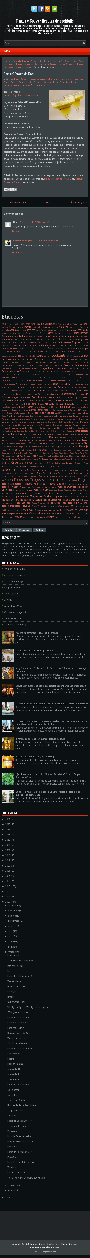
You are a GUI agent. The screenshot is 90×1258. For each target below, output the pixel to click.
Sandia (43, 470)
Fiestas (13, 390)
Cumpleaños (25, 368)
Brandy (78, 339)
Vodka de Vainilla (30, 517)
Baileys (49, 332)
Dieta (12, 377)
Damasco (84, 368)
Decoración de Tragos (14, 371)
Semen (55, 470)
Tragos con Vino (20, 496)
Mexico (39, 443)
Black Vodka (83, 336)
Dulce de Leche (15, 380)
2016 (13, 324)
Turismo (53, 506)
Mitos (4, 446)
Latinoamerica (50, 416)
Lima (14, 434)
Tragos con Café (48, 486)
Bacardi (21, 333)
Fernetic (68, 387)
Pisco (33, 455)
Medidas (11, 443)
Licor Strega (66, 431)
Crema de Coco (73, 362)
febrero (11, 1184)
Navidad (13, 449)
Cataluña (77, 345)
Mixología (11, 446)
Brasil (85, 339)
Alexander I (13, 1079)
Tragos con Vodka (40, 496)
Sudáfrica (78, 473)
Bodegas (6, 339)
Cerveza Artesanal (66, 348)
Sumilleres (11, 476)
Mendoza (24, 443)
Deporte (42, 371)
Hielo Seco (18, 404)
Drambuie (84, 377)
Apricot (47, 330)
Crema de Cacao (40, 362)
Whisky (50, 516)
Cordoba (80, 359)
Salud (5, 470)
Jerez (4, 412)
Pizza (52, 456)
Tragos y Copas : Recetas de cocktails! (45, 20)
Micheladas (62, 443)
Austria (13, 333)
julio (10, 931)
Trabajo (74, 480)
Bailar (42, 333)
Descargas (51, 371)
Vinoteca (11, 517)
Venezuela (39, 510)
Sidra (86, 470)
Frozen (34, 61)
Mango (45, 437)
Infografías (65, 406)
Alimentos (27, 326)
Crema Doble (70, 365)
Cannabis (53, 345)
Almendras (38, 327)
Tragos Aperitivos (34, 483)
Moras (44, 446)
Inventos (32, 409)
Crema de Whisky (56, 365)
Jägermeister (65, 410)
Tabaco (33, 476)
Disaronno (35, 377)
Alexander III (13, 1069)
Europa (34, 387)
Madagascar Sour (12, 618)
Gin (86, 394)
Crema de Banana (24, 362)
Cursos (69, 368)
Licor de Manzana (72, 424)
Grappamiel (83, 397)
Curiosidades (59, 368)
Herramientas (61, 400)
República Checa (81, 463)
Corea (86, 359)
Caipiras (76, 342)
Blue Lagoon (13, 955)
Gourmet (27, 397)
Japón (78, 409)
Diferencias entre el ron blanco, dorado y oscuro (40, 738)
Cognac (84, 355)
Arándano (69, 330)
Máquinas (63, 437)
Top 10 (60, 480)
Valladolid (12, 510)
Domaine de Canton (72, 377)
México (46, 443)
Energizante (21, 384)
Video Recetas (21, 513)
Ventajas (48, 510)
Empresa (5, 384)
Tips (10, 480)
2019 (7, 855)
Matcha (5, 443)
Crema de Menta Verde (38, 365)
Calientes (84, 342)
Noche (34, 450)
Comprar (47, 359)
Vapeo (19, 510)
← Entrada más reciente (14, 202)
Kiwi (41, 61)
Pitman (47, 456)
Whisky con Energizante (15, 612)
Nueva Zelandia (54, 450)
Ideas (48, 407)
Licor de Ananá (46, 419)
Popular (9, 530)
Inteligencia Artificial (19, 410)
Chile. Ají (47, 351)
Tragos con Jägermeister (73, 490)
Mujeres (59, 446)
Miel (86, 443)
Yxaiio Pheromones (67, 517)
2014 (4, 324)
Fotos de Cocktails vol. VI (19, 1151)
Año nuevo (20, 330)
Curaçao (35, 368)
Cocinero (47, 356)
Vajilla (4, 510)
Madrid (5, 437)
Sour (60, 473)
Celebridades (13, 348)
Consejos (65, 359)
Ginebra (6, 397)
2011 (7, 896)
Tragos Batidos (56, 483)
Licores (76, 430)
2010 (7, 901)
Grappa (75, 397)
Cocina (39, 355)
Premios (35, 459)
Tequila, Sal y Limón (17, 1125)
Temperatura (55, 476)
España (54, 383)
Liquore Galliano (45, 434)
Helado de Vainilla (46, 400)
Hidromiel (84, 400)
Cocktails (16, 61)
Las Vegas (34, 416)
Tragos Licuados (22, 502)
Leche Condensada (72, 415)
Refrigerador (60, 463)
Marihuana (32, 440)
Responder (17, 230)
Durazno (31, 380)
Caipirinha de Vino (13, 606)
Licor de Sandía (77, 428)
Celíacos (23, 348)
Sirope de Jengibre (9, 473)
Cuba (4, 368)
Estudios (19, 387)
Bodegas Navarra (18, 339)
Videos (33, 513)
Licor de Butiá (74, 419)
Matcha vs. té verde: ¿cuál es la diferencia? (37, 632)
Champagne (82, 348)
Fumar (41, 394)
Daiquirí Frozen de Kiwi (19, 74)
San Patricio (20, 470)
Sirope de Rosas (23, 473)
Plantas (65, 456)
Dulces (24, 380)
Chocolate (67, 351)
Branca (71, 339)
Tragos (19, 64)
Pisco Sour (12, 1157)
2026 (7, 819)
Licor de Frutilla (9, 424)
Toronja (67, 480)
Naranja (83, 446)
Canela (44, 345)
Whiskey (41, 516)
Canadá (30, 345)
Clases (11, 356)
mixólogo (19, 446)
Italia (46, 409)
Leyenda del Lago (16, 986)
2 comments (39, 85)
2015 (9, 324)
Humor (30, 406)
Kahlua (85, 412)
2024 (33, 324)
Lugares (65, 434)
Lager (27, 416)
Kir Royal (11, 991)
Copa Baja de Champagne (25, 95)
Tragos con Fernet (23, 489)
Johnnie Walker (13, 413)
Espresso (62, 384)
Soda (39, 473)
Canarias (36, 345)
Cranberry (13, 362)
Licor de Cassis (14, 421)
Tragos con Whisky (62, 496)
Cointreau (6, 359)
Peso (86, 453)
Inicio (7, 51)
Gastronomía (68, 394)
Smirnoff (33, 473)
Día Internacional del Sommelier (51, 374)
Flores (25, 391)
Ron (75, 61)
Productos (43, 459)
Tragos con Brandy (11, 486)
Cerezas (35, 348)
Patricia (50, 453)
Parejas (43, 453)
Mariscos (41, 440)
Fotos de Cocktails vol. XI (19, 976)
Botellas (54, 339)
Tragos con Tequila (64, 493)
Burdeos (38, 342)
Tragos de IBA (10, 499)
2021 (7, 845)
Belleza (41, 336)
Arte (86, 330)
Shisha (69, 470)
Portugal (21, 459)
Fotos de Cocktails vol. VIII (20, 1084)
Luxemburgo (75, 434)
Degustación (33, 371)
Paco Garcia (34, 453)
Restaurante (21, 466)
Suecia (85, 473)
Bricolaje (16, 342)
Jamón (72, 410)
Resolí (12, 467)
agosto (11, 926)
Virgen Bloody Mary (17, 1038)
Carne (61, 345)
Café (59, 342)
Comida (39, 359)
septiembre (13, 920)
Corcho (74, 359)
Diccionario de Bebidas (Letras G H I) (34, 756)
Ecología (47, 380)
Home (7, 61)
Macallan (84, 434)
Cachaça (52, 342)
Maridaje (23, 440)
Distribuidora (54, 377)
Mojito (27, 446)
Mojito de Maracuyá (13, 581)
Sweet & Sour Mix (23, 476)
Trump (46, 506)
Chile (40, 351)
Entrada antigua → (78, 202)
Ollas (4, 453)
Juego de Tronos (26, 413)
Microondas (72, 443)
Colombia (30, 359)
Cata (70, 345)
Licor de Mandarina (54, 425)
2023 (28, 324)
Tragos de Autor (80, 496)
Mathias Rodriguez (22, 240)
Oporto (10, 453)
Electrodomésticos (60, 380)
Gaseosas (54, 394)
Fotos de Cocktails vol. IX (19, 1048)
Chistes (59, 351)
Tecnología (44, 476)
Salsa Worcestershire (79, 467)
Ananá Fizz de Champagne (20, 960)
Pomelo (5, 459)
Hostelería (6, 407)
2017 (18, 324)
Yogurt (56, 517)
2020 (7, 850)
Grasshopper (13, 1053)
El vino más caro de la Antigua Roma (34, 650)
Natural (5, 450)
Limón (60, 61)
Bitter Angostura (69, 336)
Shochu (75, 470)
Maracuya (72, 437)
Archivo (40, 530)
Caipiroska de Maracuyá (15, 624)
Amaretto (63, 326)
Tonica (53, 480)
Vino (40, 513)
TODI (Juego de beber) (18, 1012)
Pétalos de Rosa (8, 456)
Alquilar (55, 327)
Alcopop (5, 327)
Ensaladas (32, 384)
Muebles (51, 446)
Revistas (32, 466)
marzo (11, 951)
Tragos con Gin (40, 489)
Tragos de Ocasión (48, 64)
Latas (41, 416)
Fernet (61, 387)
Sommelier (48, 473)
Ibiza (43, 407)
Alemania (17, 327)
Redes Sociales (40, 463)
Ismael (10, 996)
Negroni (21, 450)
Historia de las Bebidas (59, 403)
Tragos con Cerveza (66, 486)
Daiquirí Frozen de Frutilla (57, 178)
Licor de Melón (36, 428)
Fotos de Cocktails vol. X (19, 1017)
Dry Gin (5, 380)
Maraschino (82, 437)
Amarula (5, 330)
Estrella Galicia (8, 387)
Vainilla (85, 506)
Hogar (77, 404)
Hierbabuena (30, 403)
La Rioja (21, 416)
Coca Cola (31, 355)
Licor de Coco (46, 422)
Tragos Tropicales (23, 67)
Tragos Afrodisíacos (12, 483)
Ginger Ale (17, 397)
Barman (84, 332)
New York (28, 450)
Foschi (10, 1058)
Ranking (5, 463)
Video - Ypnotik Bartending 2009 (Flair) (26, 1177)
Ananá (12, 329)
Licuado (7, 95)
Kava (4, 416)
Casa (66, 345)
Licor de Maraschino (19, 427)
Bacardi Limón (32, 333)
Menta (32, 443)
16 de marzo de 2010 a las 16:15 (35, 222)
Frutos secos (27, 394)
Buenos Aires (27, 342)
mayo (11, 941)
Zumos (78, 517)
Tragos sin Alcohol (78, 502)
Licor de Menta (50, 427)
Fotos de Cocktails (39, 390)
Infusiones (75, 407)
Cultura (16, 368)
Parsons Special (15, 965)
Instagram (6, 410)
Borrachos (45, 339)
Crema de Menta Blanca (18, 365)
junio (10, 936)
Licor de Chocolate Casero (20, 1162)
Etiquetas (27, 387)
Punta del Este (77, 459)
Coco (69, 355)
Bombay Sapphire (33, 339)
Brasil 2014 (7, 342)
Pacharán (24, 453)
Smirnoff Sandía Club (14, 568)
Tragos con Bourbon (77, 483)
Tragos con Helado (56, 490)
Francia (55, 390)
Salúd (12, 470)
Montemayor (36, 446)
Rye (50, 466)
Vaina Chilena (14, 981)
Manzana (53, 437)
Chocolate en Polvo (80, 351)
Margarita (13, 440)
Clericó (17, 355)
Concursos (55, 359)
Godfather (12, 1095)
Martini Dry (69, 440)
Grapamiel (68, 397)
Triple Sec (26, 505)
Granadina (37, 397)
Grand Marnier (49, 397)
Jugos (78, 412)
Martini (60, 440)
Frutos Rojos (15, 394)
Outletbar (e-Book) (16, 1001)
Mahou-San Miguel (17, 437)
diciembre (13, 905)
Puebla (68, 459)
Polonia (85, 456)
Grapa (60, 397)
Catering (85, 345)
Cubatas (9, 368)
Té (37, 476)
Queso (85, 459)
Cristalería (83, 365)
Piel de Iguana (11, 593)
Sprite (70, 473)
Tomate (45, 480)
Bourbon (63, 339)
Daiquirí (26, 61)
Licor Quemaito (37, 431)
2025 (7, 824)
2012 (7, 891)
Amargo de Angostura (79, 327)
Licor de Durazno (80, 421)
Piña (17, 455)
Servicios (62, 470)
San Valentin (33, 470)
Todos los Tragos (27, 479)
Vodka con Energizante (15, 575)
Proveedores (60, 459)
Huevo (22, 406)
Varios (28, 509)
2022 (7, 839)
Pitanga (40, 456)
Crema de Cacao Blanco (57, 362)
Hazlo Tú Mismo (21, 400)
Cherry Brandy (12, 351)
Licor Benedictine (15, 418)
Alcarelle (76, 324)
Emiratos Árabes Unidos (78, 380)
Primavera (12, 1131)
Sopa (55, 473)
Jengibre (85, 410)
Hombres (84, 404)
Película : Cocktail (16, 1172)
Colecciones (21, 359)
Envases (40, 384)
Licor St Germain (52, 431)
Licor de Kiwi (50, 61)
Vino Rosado (78, 513)
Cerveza (52, 348)
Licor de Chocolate (31, 421)
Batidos (15, 336)
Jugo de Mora (69, 413)
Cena (29, 348)
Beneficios (50, 336)
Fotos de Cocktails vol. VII (20, 1120)
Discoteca (44, 377)
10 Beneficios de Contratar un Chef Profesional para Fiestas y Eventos (51, 703)
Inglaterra (84, 407)
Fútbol (47, 394)
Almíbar (46, 327)
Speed (65, 473)
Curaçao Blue (46, 368)
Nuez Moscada (68, 450)
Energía (12, 384)
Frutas (85, 390)
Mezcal (53, 443)
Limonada (12, 1146)
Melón (18, 443)
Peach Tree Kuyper (61, 453)
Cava (4, 348)
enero (11, 1190)
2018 (23, 324)
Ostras (16, 453)
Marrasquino (51, 440)
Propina (52, 459)
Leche (59, 415)
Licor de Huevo (24, 425)
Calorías (5, 345)
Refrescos (50, 463)
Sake (55, 467)
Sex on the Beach (16, 1100)
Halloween (7, 400)
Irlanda (40, 409)
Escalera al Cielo (15, 1027)
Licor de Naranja (64, 428)
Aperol (38, 330)
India (57, 407)
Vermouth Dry (70, 509)
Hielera (5, 404)
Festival (75, 387)
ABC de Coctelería (46, 323)
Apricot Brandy (57, 330)
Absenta (61, 324)
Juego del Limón (15, 1110)
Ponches (13, 459)
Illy (52, 407)
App (42, 330)
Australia (5, 333)
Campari (21, 345)
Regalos (70, 463)
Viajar (11, 513)
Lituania (57, 434)
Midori (80, 443)
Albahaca (68, 324)
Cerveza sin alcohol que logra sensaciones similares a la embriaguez (50, 685)
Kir (8, 971)
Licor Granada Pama (21, 431)
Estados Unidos (74, 383)
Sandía (49, 470)
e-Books (39, 380)
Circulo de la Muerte (17, 1043)
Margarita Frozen (12, 587)
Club (23, 356)
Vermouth (57, 510)
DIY (61, 377)
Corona (5, 362)
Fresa (62, 390)
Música (75, 446)
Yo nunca (11, 1115)
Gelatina (80, 394)
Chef (3, 351)
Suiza (4, 476)
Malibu (28, 437)
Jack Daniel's (54, 410)
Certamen (43, 348)
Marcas (5, 440)
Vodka (18, 516)
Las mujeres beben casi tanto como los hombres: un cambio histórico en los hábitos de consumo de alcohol (51, 723)
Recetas (68, 61)
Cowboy (8, 599)
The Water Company (77, 476)
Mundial (67, 446)
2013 (7, 886)
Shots (81, 470)
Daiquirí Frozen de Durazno (20, 1141)
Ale (10, 327)
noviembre (13, 910)
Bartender (6, 336)
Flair (19, 390)
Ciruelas (5, 356)
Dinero (28, 377)
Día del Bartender (64, 371)
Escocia (46, 384)
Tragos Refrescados (56, 502)
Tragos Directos (71, 499)
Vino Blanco (50, 513)
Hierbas (41, 404)
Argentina (79, 329)
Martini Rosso (81, 440)
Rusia (45, 467)
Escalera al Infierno (16, 1022)
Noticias (43, 449)
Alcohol (84, 323)
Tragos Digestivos (67, 64)
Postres (28, 459)
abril (10, 946)
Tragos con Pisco (23, 493)
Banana (58, 333)
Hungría (37, 407)
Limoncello (31, 434)
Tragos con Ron (31, 64)
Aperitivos (30, 329)
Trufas (40, 506)
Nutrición (84, 450)
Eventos (43, 387)
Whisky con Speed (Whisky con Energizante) (28, 1007)
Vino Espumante (64, 513)
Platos (79, 456)
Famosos (53, 387)
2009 (7, 1197)
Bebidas (23, 336)
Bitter (58, 336)
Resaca (5, 466)
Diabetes (69, 374)
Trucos (34, 506)
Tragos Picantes (38, 503)
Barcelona (67, 333)
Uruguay (66, 506)
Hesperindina (74, 400)
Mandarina (36, 437)
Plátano (72, 456)
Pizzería (58, 456)
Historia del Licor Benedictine (21, 1105)
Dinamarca (20, 377)
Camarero (13, 345)
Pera (77, 453)
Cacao (45, 342)
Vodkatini (11, 1167)
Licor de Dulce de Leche (61, 422)
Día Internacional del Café (25, 374)
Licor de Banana (60, 418)
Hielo (11, 404)
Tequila (64, 476)
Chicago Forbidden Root (28, 351)
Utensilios (76, 506)
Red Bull (28, 463)
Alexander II (13, 1074)
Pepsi (72, 453)
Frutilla (5, 394)
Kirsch (10, 415)
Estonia (85, 384)
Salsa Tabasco (64, 467)
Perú (82, 453)
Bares (76, 332)
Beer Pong (33, 336)
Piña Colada (25, 456)
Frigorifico (70, 391)
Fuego (34, 394)
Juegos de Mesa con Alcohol (48, 412)
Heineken (34, 400)
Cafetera (67, 342)
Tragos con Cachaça (30, 486)
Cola (14, 359)
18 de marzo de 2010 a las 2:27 (53, 240)
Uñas (60, 506)
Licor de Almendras (31, 419)
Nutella (77, 450)
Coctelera (76, 356)
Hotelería (14, 407)
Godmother (13, 1089)
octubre (12, 915)
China (53, 351)
